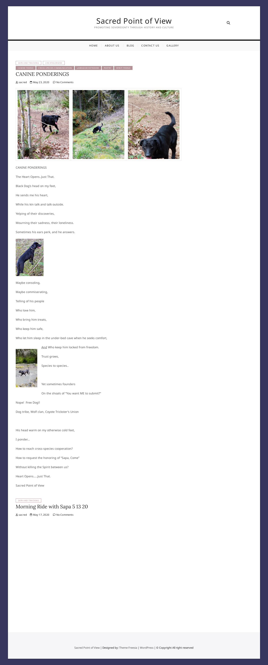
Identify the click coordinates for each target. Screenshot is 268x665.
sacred (21, 82)
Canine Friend (26, 68)
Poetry (107, 68)
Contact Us (150, 45)
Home (93, 45)
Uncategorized (53, 63)
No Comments (63, 82)
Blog (130, 45)
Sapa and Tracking (28, 63)
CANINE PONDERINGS (42, 74)
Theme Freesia (128, 648)
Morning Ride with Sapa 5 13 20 (52, 506)
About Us (112, 45)
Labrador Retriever (88, 68)
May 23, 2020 (39, 82)
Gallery (172, 45)
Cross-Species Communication (55, 68)
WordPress (146, 648)
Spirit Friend (123, 68)
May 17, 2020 (39, 515)
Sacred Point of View (134, 21)
